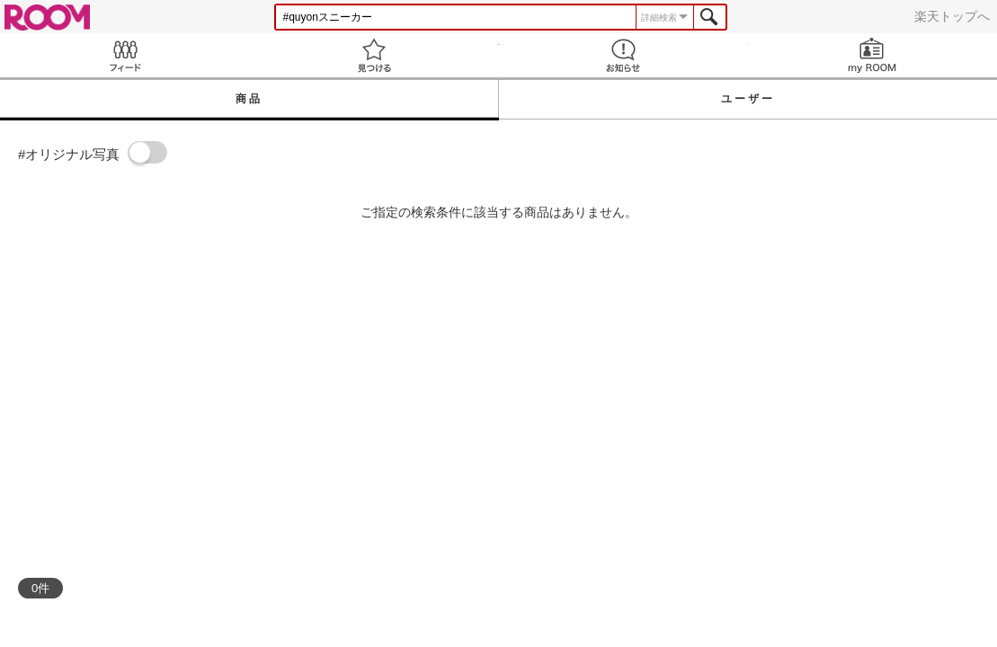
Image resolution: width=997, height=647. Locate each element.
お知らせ (623, 55)
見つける (373, 55)
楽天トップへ (952, 16)
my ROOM (872, 55)
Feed (124, 55)
